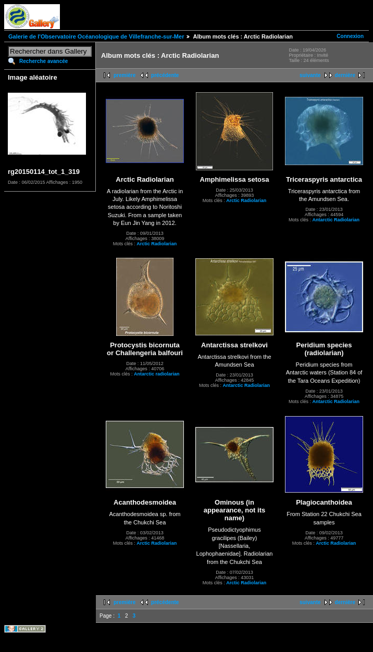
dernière (345, 75)
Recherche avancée (43, 61)
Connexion (350, 36)
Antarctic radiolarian (157, 374)
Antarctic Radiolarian (335, 219)
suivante (310, 75)
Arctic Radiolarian (156, 243)
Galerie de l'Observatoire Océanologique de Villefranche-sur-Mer (96, 36)
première (124, 75)
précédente (165, 75)
